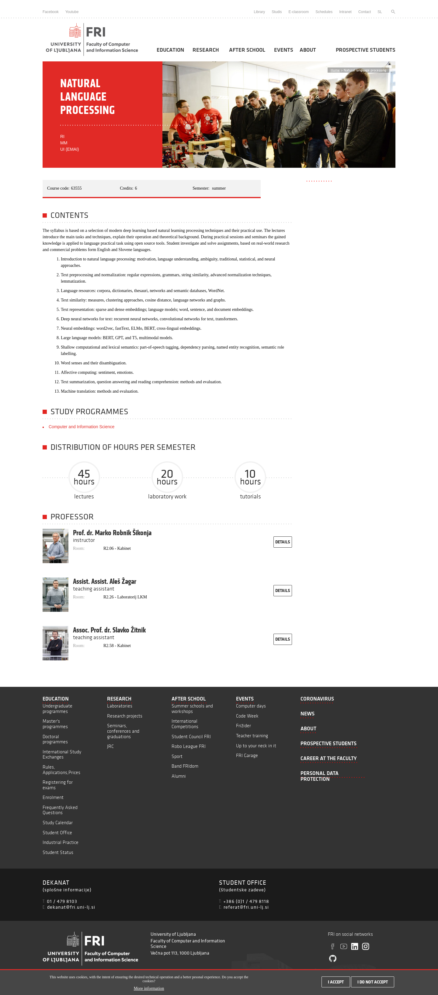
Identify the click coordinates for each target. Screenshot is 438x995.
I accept (336, 983)
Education (170, 49)
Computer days (251, 706)
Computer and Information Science (81, 426)
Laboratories (119, 706)
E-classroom (299, 12)
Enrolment (53, 797)
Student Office (57, 832)
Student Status (58, 852)
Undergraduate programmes (57, 708)
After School (247, 49)
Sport (177, 756)
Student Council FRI (191, 736)
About (308, 49)
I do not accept (372, 983)
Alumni (179, 776)
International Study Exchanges (62, 754)
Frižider (243, 725)
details (282, 542)
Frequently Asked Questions (60, 810)
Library (259, 12)
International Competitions (185, 723)
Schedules (323, 12)
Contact (364, 12)
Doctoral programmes (55, 739)
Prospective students (365, 49)
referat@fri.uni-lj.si (246, 907)
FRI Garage (247, 755)
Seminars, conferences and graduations (123, 731)
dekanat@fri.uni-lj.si (71, 907)
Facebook (51, 12)
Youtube (72, 12)
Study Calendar (58, 822)
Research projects (124, 716)
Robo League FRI (189, 746)
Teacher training (252, 736)
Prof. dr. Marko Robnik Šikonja (112, 533)
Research (206, 49)
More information (149, 990)
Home (335, 70)
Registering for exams (58, 784)
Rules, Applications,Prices (61, 769)
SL (379, 12)
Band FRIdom (185, 766)
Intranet (345, 12)
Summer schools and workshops (192, 708)
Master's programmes (55, 723)
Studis (277, 12)
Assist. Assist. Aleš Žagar (104, 581)
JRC (110, 746)
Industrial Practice (60, 842)
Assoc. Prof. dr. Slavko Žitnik (109, 630)
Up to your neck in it (256, 746)
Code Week (247, 716)
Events (283, 49)
